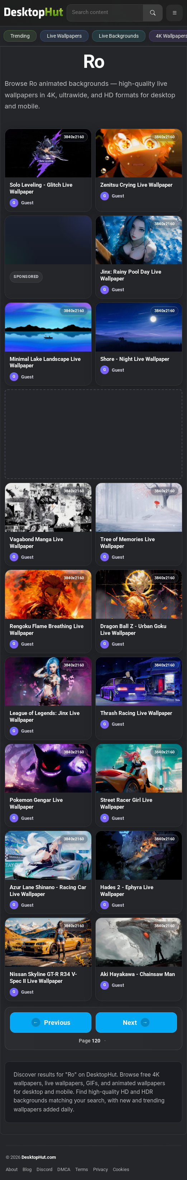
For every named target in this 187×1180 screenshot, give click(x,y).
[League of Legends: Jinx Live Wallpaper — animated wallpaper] (48, 698)
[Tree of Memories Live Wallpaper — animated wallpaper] (139, 524)
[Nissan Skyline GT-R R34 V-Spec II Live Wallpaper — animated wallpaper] (48, 959)
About (12, 1169)
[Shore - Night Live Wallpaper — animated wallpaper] (139, 344)
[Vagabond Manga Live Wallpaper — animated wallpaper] (48, 524)
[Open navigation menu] (174, 13)
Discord (44, 1169)
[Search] (152, 13)
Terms (81, 1169)
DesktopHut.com (38, 1157)
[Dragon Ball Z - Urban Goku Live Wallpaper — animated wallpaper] (139, 611)
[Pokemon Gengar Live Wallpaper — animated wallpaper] (48, 785)
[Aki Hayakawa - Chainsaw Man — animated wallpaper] (139, 959)
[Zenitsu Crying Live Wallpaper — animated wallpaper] (139, 170)
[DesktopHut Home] (33, 13)
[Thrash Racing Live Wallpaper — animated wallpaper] (139, 698)
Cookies (121, 1169)
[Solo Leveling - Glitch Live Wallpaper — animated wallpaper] (48, 170)
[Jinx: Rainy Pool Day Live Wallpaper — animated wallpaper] (139, 257)
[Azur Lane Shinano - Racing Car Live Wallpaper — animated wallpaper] (48, 872)
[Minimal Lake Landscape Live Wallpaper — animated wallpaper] (48, 344)
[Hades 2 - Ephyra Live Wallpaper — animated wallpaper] (139, 872)
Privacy (100, 1169)
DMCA (63, 1169)
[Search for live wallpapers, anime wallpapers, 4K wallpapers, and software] (105, 12)
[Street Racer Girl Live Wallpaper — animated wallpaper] (139, 785)
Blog (27, 1169)
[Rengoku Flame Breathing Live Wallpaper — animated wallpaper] (48, 611)
